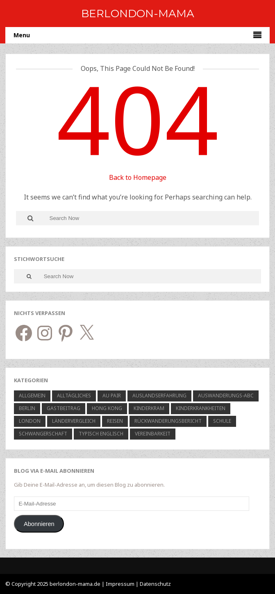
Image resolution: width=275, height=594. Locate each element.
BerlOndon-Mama (137, 13)
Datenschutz (155, 583)
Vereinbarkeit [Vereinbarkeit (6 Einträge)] (152, 433)
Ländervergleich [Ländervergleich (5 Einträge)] (73, 420)
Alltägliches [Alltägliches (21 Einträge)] (74, 395)
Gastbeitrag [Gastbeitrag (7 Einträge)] (63, 408)
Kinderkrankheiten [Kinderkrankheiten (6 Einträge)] (200, 408)
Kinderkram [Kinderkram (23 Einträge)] (149, 408)
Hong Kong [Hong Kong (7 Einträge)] (107, 408)
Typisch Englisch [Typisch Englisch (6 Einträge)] (101, 433)
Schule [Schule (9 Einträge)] (222, 420)
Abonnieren (39, 524)
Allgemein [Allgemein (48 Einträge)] (32, 395)
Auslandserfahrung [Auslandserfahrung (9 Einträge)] (159, 395)
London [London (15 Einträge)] (30, 420)
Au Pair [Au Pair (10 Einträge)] (111, 395)
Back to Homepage (137, 177)
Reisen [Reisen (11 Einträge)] (115, 420)
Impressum (120, 583)
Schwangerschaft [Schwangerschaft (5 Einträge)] (43, 433)
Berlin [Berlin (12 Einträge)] (27, 408)
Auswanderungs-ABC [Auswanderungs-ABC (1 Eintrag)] (226, 395)
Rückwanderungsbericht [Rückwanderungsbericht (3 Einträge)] (168, 420)
